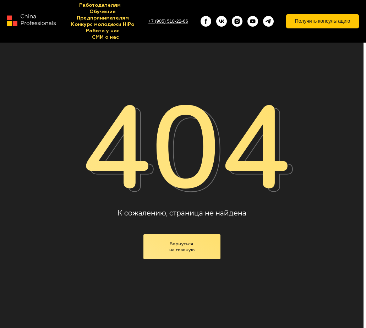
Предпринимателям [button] (103, 18)
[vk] (221, 21)
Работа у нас (103, 30)
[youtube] (252, 21)
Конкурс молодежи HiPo (102, 24)
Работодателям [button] (100, 5)
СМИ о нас (105, 37)
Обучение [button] (102, 11)
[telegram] (268, 21)
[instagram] (237, 21)
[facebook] (206, 21)
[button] (322, 21)
